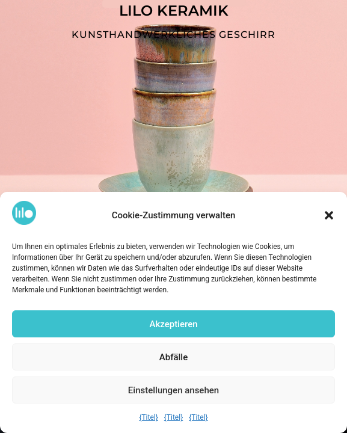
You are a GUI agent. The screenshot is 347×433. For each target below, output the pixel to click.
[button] (329, 216)
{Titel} (148, 418)
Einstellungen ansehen (173, 390)
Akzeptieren (173, 324)
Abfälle (173, 357)
